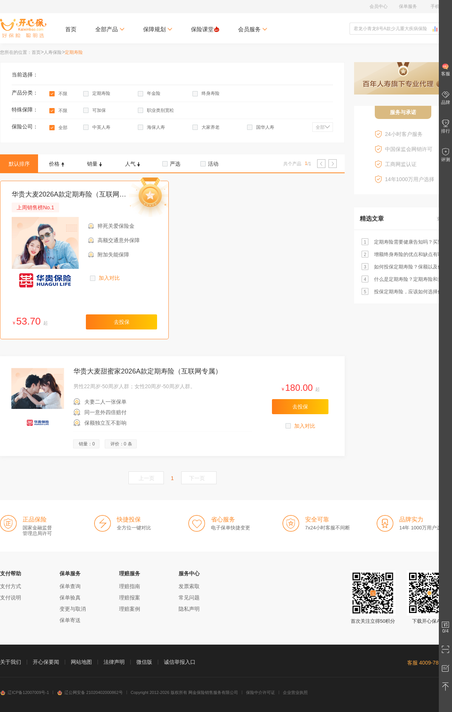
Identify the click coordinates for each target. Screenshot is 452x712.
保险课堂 (205, 29)
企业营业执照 (295, 692)
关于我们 (10, 662)
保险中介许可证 (260, 692)
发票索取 (189, 586)
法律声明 (114, 662)
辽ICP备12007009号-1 (24, 692)
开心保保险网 (23, 28)
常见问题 (189, 598)
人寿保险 (53, 52)
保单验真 (70, 598)
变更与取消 (73, 609)
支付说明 (10, 598)
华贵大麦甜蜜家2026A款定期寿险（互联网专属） (147, 371)
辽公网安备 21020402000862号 (90, 692)
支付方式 (10, 586)
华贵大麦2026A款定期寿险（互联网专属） (76, 194)
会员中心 (379, 6)
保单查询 (70, 586)
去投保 (122, 322)
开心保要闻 (46, 662)
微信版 (144, 662)
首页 (70, 29)
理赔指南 (129, 586)
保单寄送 (70, 620)
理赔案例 (129, 609)
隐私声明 (189, 609)
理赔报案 (129, 598)
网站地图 (81, 662)
